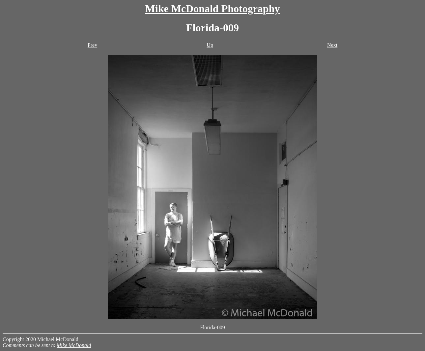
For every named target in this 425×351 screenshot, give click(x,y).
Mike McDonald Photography (212, 9)
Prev (92, 45)
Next (332, 45)
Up (210, 45)
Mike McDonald (74, 345)
